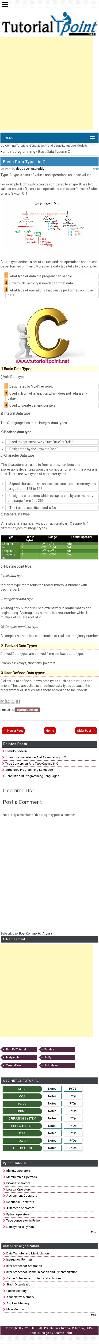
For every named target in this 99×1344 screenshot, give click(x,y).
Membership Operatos (21, 1177)
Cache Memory (16, 1291)
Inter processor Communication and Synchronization (41, 1272)
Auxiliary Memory (17, 1303)
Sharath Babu (63, 1333)
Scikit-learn (51, 1065)
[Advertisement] (46, 83)
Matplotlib (12, 1057)
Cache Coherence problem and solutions (33, 1278)
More (93, 1232)
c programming (24, 151)
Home (4, 151)
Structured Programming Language (29, 769)
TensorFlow (13, 1065)
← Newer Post (13, 730)
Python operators (18, 1214)
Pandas (49, 1049)
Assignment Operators (21, 1195)
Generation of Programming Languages (32, 776)
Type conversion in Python (24, 1220)
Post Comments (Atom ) (35, 933)
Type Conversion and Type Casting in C (31, 763)
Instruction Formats (19, 1259)
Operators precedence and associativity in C (35, 757)
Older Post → (86, 730)
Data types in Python (20, 1227)
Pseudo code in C (17, 751)
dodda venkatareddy (30, 168)
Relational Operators (20, 1202)
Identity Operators (18, 1170)
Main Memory (15, 1309)
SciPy (47, 1057)
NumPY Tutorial (16, 1049)
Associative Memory (20, 1297)
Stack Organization (19, 1284)
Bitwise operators (18, 1183)
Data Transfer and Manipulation (27, 1253)
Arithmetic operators (20, 1208)
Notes (52, 1088)
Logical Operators (18, 1189)
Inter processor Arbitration (24, 1266)
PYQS (72, 1088)
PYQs (72, 1096)
